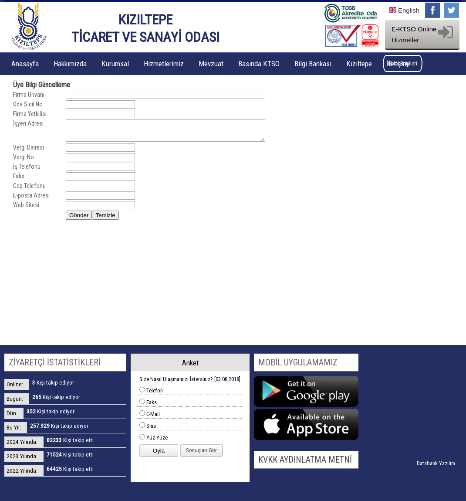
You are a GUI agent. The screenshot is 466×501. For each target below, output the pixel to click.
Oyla (159, 450)
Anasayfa (25, 63)
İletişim (397, 63)
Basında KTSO (259, 63)
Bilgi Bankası (312, 63)
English (404, 10)
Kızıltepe (359, 63)
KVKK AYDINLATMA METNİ (305, 459)
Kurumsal (115, 63)
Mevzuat (211, 63)
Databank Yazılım (436, 463)
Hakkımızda (70, 63)
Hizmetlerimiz (164, 63)
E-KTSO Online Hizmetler (422, 34)
